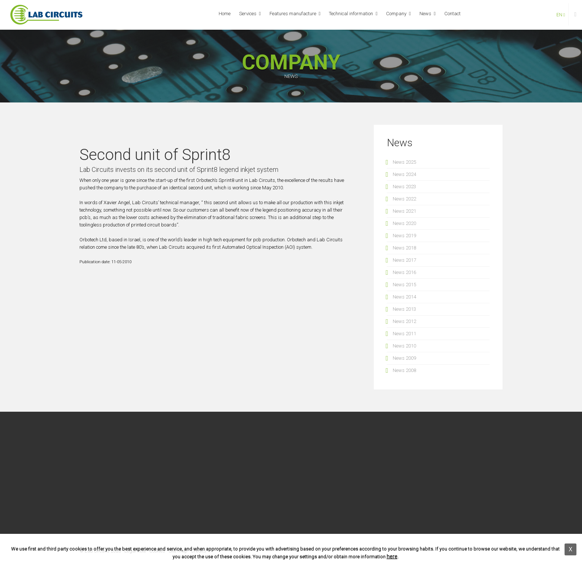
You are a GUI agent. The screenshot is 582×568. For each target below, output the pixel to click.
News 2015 (404, 284)
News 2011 (404, 333)
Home (224, 13)
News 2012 (404, 321)
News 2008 (404, 370)
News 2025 (404, 162)
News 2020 (404, 223)
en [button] (560, 14)
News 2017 (404, 260)
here (392, 556)
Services (247, 13)
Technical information (351, 13)
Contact (452, 13)
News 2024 (404, 174)
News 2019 (404, 235)
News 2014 (404, 297)
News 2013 (404, 309)
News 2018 (404, 248)
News (425, 13)
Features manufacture (292, 13)
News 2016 (404, 272)
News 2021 (404, 211)
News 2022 (404, 199)
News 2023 (404, 186)
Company (396, 13)
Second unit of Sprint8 (154, 155)
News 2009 (404, 358)
